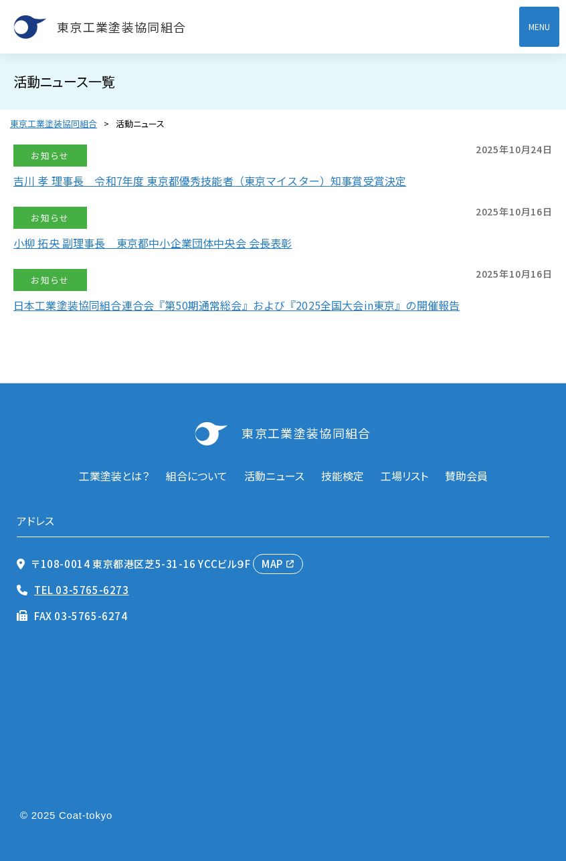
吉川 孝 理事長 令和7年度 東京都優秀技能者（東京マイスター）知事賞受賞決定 (209, 181)
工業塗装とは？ (114, 476)
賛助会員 (466, 476)
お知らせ (50, 155)
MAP (272, 564)
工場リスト (404, 476)
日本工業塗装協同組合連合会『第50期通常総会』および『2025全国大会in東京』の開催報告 (236, 305)
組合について (196, 476)
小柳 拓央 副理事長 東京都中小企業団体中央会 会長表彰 (152, 243)
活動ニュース (274, 476)
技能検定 (342, 476)
